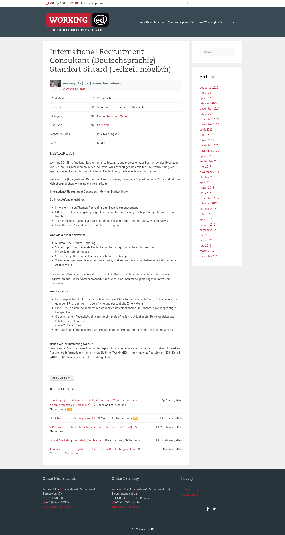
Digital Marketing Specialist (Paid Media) (76, 440)
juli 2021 (205, 135)
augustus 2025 (209, 87)
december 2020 (209, 145)
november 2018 (209, 172)
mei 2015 (205, 235)
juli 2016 (205, 214)
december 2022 (209, 119)
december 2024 (209, 108)
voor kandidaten (150, 22)
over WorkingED (208, 22)
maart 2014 (207, 251)
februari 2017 (208, 203)
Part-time (103, 125)
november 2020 (209, 150)
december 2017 (209, 198)
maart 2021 (207, 140)
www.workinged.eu (75, 88)
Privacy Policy (189, 489)
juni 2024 (205, 114)
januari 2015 (207, 240)
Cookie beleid (189, 494)
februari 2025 (208, 103)
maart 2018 (207, 187)
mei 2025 (205, 92)
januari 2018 (207, 193)
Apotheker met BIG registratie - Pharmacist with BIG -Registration (92, 449)
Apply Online (62, 377)
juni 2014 (205, 245)
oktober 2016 (208, 208)
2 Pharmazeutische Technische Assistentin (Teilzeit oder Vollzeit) (91, 427)
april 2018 (206, 182)
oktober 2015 (208, 230)
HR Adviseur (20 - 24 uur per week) (72, 418)
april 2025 (206, 98)
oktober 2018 (208, 177)
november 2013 (209, 256)
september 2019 (210, 161)
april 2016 (206, 219)
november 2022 (209, 124)
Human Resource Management (116, 116)
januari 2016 (207, 224)
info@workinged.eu (58, 506)
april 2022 (206, 129)
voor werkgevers (179, 22)
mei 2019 (205, 166)
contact (231, 22)
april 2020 (206, 156)
